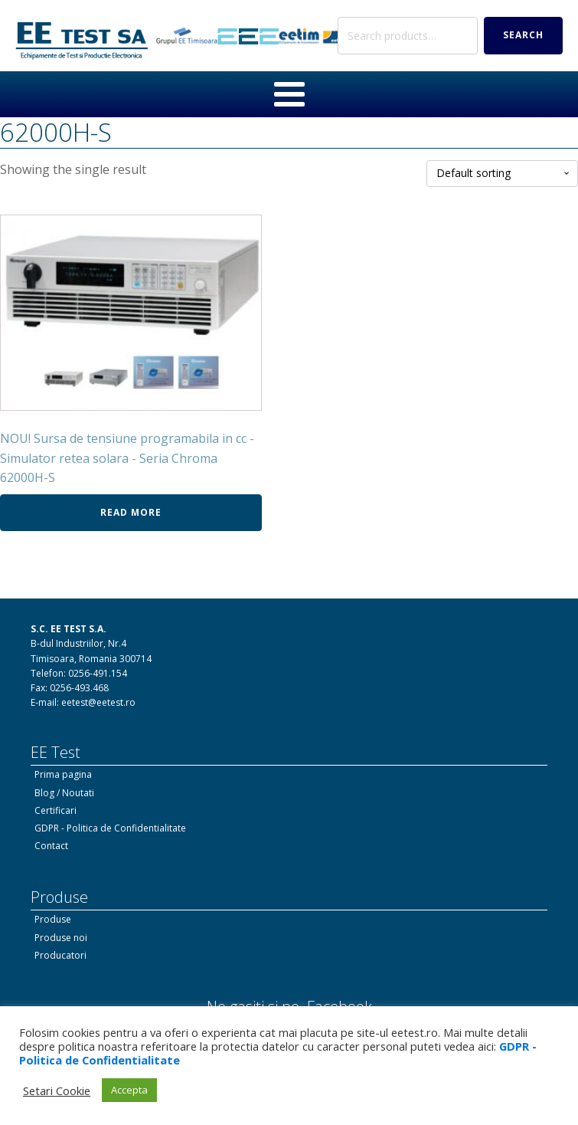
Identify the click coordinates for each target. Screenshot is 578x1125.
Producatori (60, 955)
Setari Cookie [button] (56, 1090)
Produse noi (60, 937)
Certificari (55, 810)
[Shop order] (502, 173)
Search (523, 34)
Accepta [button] (129, 1090)
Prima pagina (63, 774)
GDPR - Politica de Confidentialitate (110, 828)
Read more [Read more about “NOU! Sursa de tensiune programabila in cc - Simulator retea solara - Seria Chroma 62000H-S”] (131, 512)
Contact (51, 845)
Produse (52, 919)
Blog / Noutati (64, 792)
